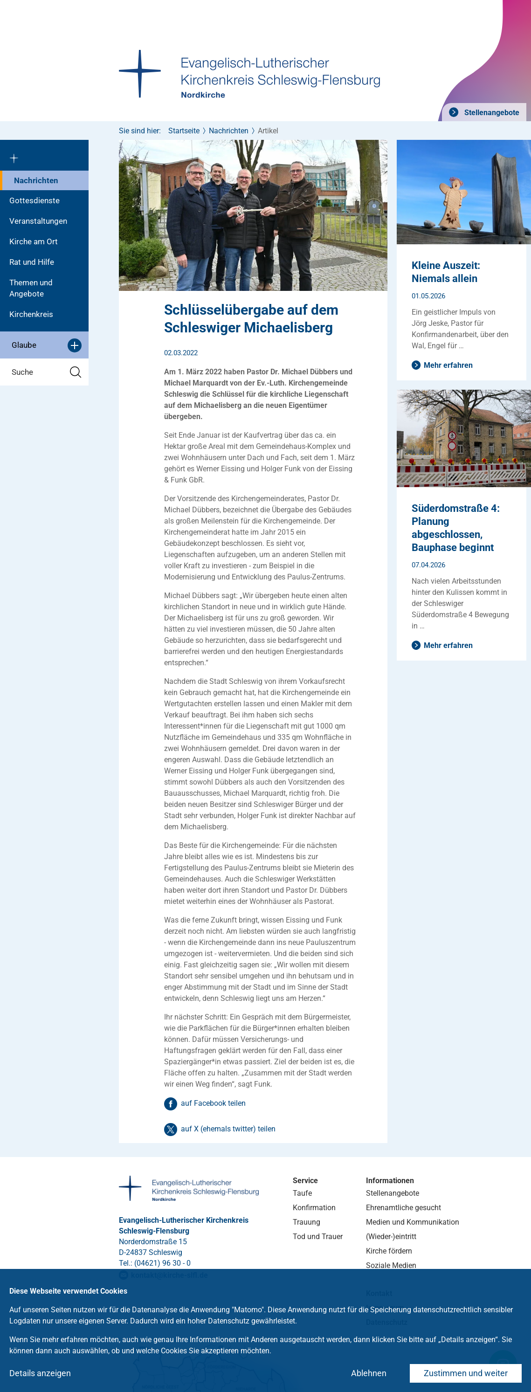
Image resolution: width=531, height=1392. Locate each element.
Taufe (302, 1193)
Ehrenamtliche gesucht (403, 1207)
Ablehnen (368, 1373)
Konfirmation (314, 1207)
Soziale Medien (391, 1265)
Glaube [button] (47, 345)
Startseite (184, 130)
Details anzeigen (40, 1373)
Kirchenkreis (31, 314)
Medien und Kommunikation (412, 1222)
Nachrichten (36, 180)
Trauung (306, 1222)
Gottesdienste (34, 200)
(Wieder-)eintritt (391, 1236)
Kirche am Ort (33, 241)
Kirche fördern (389, 1251)
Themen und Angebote (31, 288)
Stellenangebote (490, 112)
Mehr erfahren (448, 365)
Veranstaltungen (38, 221)
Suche (47, 372)
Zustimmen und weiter (466, 1373)
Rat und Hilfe (31, 262)
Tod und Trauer (318, 1236)
